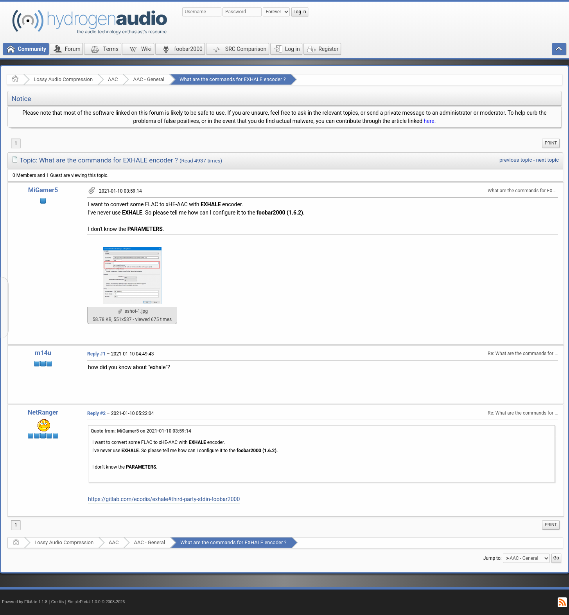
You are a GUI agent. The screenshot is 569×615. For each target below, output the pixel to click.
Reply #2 (96, 413)
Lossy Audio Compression (63, 79)
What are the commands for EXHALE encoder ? (232, 79)
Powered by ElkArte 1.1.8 (24, 602)
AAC (113, 79)
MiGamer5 (43, 190)
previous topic (515, 160)
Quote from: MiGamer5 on (141, 431)
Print (551, 143)
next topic (547, 160)
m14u (43, 353)
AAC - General (148, 79)
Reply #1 (96, 354)
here (429, 121)
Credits (57, 602)
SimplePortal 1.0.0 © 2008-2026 (96, 602)
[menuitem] (551, 143)
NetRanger (43, 412)
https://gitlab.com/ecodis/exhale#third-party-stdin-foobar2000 (164, 499)
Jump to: (492, 558)
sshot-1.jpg (133, 311)
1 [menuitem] (15, 143)
